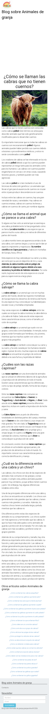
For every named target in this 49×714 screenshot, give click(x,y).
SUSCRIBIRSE (9, 705)
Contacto (5, 688)
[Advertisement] (24, 46)
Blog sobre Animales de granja (23, 15)
